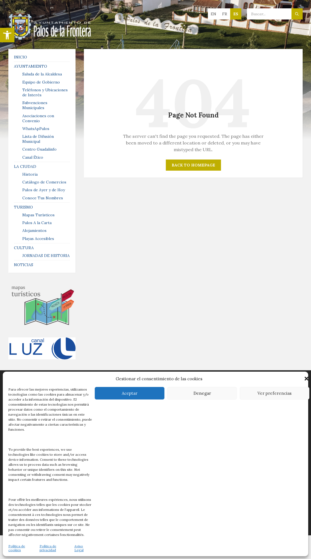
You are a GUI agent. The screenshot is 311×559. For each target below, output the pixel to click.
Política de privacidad (48, 548)
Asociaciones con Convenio (38, 118)
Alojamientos (34, 230)
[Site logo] (50, 38)
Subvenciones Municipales (34, 105)
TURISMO (23, 207)
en (213, 13)
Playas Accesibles (38, 238)
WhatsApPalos (35, 128)
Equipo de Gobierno (41, 82)
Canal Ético (32, 157)
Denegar (202, 393)
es (235, 13)
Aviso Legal (79, 548)
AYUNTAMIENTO (30, 66)
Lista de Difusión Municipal (38, 139)
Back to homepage (193, 165)
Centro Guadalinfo (39, 149)
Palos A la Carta (37, 222)
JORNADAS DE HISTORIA (46, 255)
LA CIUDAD (25, 166)
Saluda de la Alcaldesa (42, 74)
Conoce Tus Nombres (42, 197)
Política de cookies (16, 548)
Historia (30, 174)
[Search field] (275, 13)
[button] (7, 35)
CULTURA (24, 247)
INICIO (20, 57)
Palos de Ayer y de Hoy (43, 189)
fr (224, 13)
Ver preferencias (274, 393)
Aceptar (129, 393)
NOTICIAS (23, 264)
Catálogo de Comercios (44, 182)
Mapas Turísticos (38, 214)
